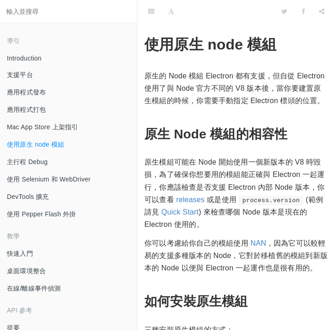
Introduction (24, 58)
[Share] (321, 11)
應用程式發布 (26, 92)
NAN (258, 243)
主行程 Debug (27, 161)
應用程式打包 (26, 109)
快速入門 (20, 253)
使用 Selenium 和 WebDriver (49, 179)
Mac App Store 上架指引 (42, 127)
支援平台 (20, 74)
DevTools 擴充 (28, 196)
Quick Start (179, 212)
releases (190, 200)
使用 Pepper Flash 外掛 (41, 214)
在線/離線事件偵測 (34, 288)
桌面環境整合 (26, 271)
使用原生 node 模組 (35, 144)
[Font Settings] (171, 11)
